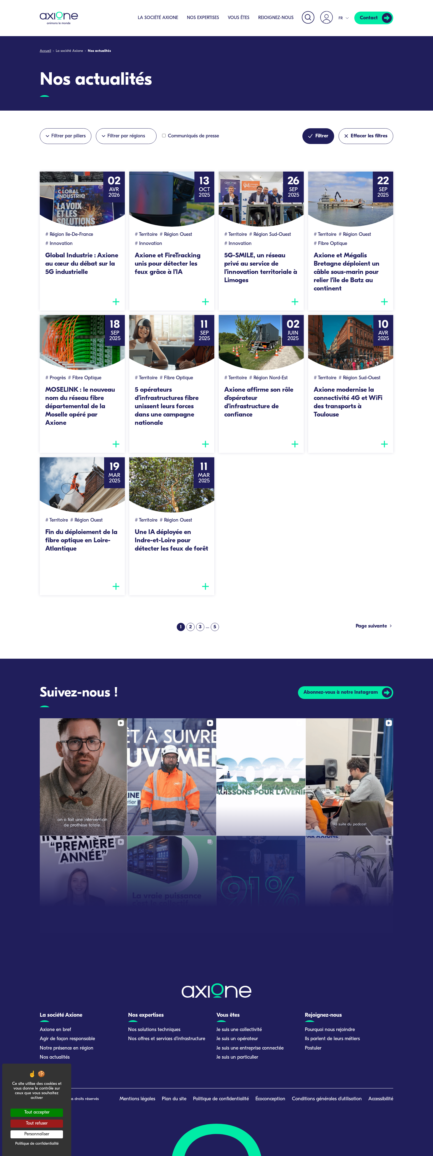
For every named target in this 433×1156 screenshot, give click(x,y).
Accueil (45, 51)
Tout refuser (36, 1123)
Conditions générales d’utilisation (327, 1099)
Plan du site (174, 1099)
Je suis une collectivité (239, 1029)
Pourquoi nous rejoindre (330, 1029)
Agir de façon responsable (67, 1039)
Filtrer (318, 136)
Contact (369, 18)
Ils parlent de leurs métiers (332, 1039)
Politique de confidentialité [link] (37, 1144)
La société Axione (158, 18)
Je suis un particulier (237, 1057)
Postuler (313, 1048)
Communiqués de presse (190, 136)
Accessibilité (380, 1099)
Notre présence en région (66, 1048)
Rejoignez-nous (276, 18)
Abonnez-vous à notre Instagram (340, 692)
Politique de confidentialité (221, 1099)
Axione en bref (55, 1029)
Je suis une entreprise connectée (250, 1048)
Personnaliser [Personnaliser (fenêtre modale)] (36, 1134)
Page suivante (374, 626)
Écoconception (270, 1099)
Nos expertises (203, 18)
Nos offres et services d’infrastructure (166, 1039)
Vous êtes (238, 18)
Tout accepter (36, 1112)
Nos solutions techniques (154, 1029)
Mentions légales (137, 1099)
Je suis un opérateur (237, 1039)
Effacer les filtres (365, 136)
